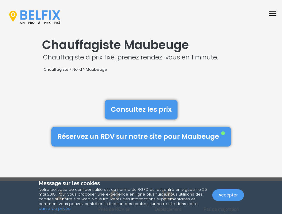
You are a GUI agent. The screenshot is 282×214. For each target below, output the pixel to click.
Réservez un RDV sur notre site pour (141, 136)
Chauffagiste (56, 69)
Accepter (228, 195)
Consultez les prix (141, 109)
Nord (77, 69)
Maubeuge (96, 69)
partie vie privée (55, 208)
